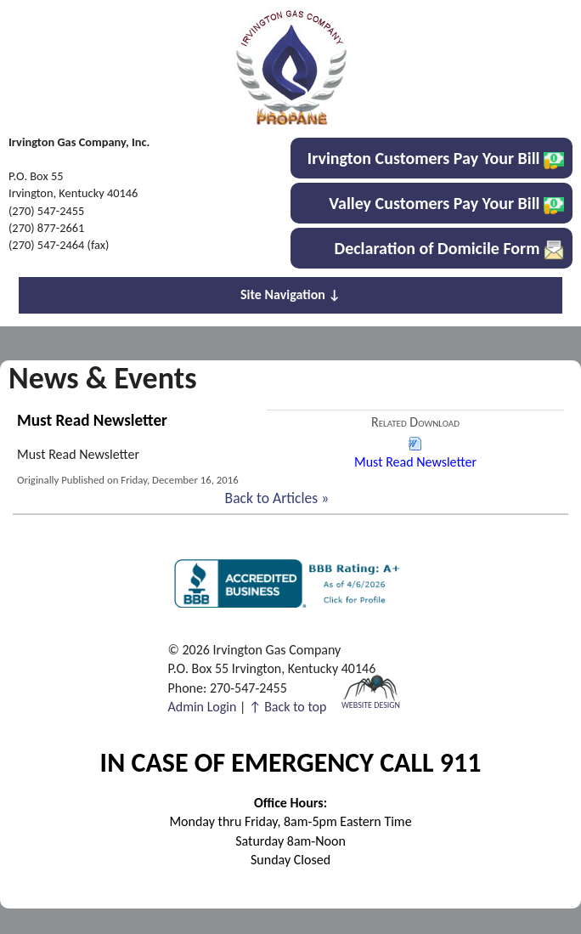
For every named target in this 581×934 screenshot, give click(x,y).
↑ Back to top (287, 707)
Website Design (370, 703)
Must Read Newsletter (415, 452)
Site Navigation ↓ (290, 294)
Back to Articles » (277, 498)
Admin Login (202, 707)
